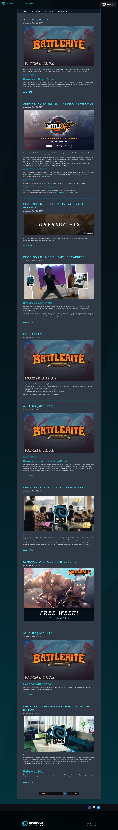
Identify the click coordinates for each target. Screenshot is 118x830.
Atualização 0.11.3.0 (38, 406)
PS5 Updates (63, 11)
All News (23, 11)
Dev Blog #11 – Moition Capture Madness (53, 257)
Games (25, 3)
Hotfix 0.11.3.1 (33, 334)
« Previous (43, 793)
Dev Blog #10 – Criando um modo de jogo (54, 487)
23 (54, 793)
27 (68, 793)
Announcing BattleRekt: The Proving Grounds (58, 103)
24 (57, 793)
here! (48, 176)
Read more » (28, 92)
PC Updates (48, 11)
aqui (65, 687)
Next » (76, 793)
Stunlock (10, 3)
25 (61, 793)
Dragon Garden (62, 83)
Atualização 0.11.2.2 (38, 633)
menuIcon (4, 3)
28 (71, 793)
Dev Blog (36, 11)
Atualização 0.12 (35, 19)
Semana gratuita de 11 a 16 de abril (49, 561)
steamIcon (108, 5)
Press (18, 3)
